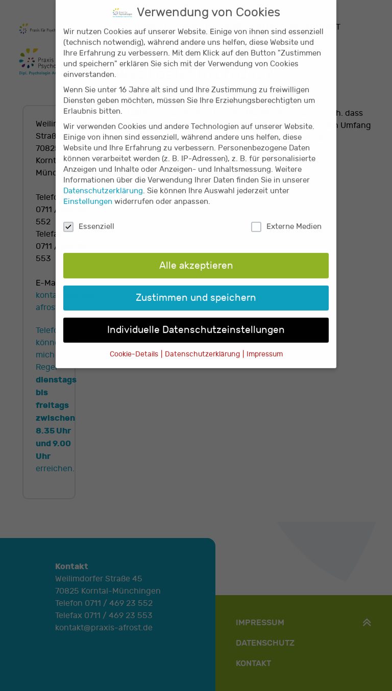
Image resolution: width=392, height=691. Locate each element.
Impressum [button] (265, 344)
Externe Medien (286, 216)
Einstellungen (87, 191)
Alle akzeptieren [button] (196, 255)
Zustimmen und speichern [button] (196, 287)
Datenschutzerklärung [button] (203, 344)
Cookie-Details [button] (135, 344)
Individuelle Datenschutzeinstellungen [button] (196, 319)
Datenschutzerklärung (103, 180)
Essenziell (88, 216)
